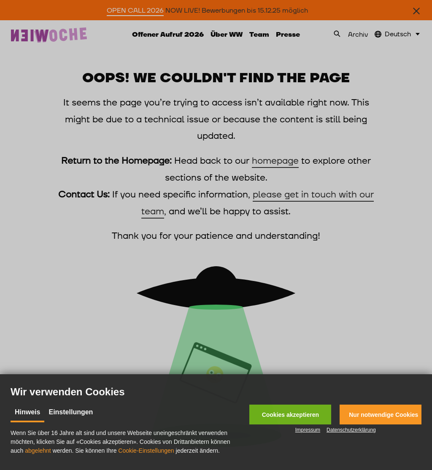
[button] (290, 414)
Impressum (307, 430)
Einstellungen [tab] (71, 412)
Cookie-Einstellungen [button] (146, 450)
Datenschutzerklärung (351, 430)
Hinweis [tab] (27, 412)
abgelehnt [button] (38, 450)
